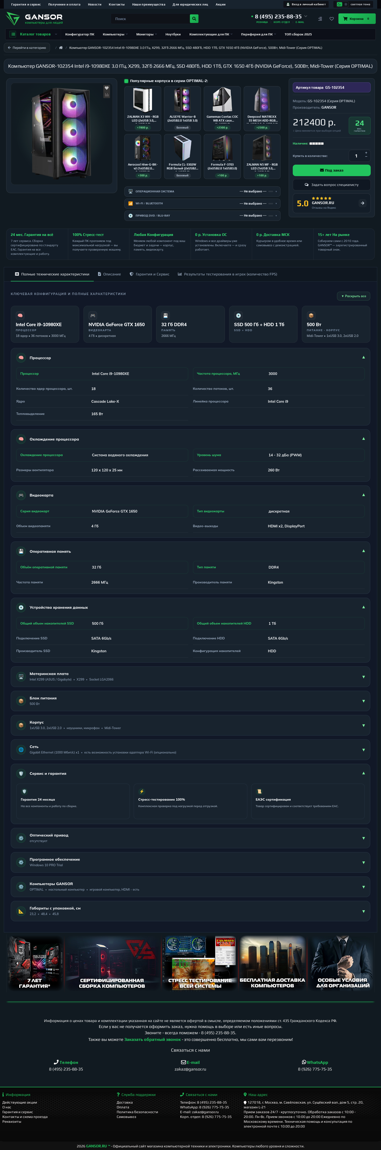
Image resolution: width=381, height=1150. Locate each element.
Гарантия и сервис (26, 4)
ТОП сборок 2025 (298, 34)
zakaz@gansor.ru (190, 1069)
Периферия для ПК (258, 34)
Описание (109, 274)
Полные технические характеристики (52, 274)
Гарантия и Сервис (149, 274)
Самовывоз (126, 1117)
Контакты (117, 4)
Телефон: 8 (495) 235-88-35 (203, 1102)
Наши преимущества (149, 4)
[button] (279, 16)
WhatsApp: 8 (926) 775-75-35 (204, 1107)
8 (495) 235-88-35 (218, 1032)
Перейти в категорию (27, 48)
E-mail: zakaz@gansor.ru (199, 1112)
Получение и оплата (64, 4)
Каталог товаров (33, 34)
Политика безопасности (137, 1112)
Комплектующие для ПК (210, 34)
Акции (221, 4)
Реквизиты (11, 1121)
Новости (95, 4)
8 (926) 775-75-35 (315, 1069)
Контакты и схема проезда (25, 1117)
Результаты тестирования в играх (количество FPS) (227, 274)
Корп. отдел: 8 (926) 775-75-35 (206, 1117)
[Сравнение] (320, 18)
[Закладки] (332, 18)
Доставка (125, 1102)
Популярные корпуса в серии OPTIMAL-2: (169, 80)
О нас (6, 1107)
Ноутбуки (173, 34)
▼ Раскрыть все (353, 296)
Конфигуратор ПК (79, 34)
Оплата (123, 1107)
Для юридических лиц (190, 4)
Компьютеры (115, 34)
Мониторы (146, 34)
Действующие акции (19, 1102)
